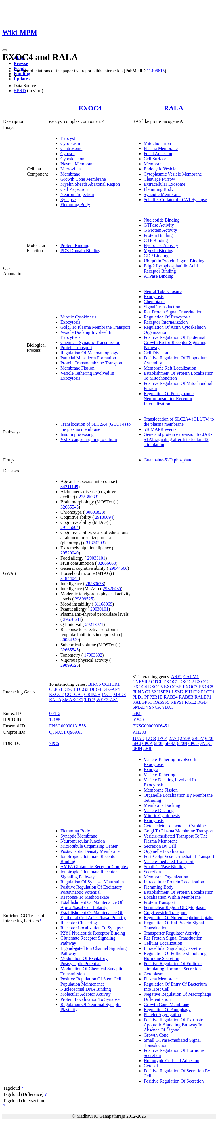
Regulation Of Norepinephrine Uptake (178, 917)
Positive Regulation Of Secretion (174, 1081)
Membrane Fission (77, 368)
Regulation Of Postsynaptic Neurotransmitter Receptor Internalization (169, 398)
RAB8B (186, 697)
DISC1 (69, 689)
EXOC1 (171, 681)
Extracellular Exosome (164, 184)
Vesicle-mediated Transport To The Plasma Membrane (175, 838)
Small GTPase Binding (165, 866)
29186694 (104, 517)
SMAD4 (140, 707)
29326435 (112, 588)
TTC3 (89, 699)
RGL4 (203, 702)
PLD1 (137, 697)
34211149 (69, 486)
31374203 (95, 542)
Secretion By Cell (160, 846)
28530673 (95, 583)
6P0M (170, 743)
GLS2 (150, 691)
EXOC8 (205, 686)
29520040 (69, 552)
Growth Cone (156, 1035)
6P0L (159, 743)
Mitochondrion (157, 143)
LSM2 (178, 691)
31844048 (69, 578)
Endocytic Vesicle (160, 168)
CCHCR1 (111, 684)
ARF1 (176, 676)
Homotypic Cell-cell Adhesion (171, 1060)
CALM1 (191, 676)
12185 (54, 719)
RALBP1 (202, 697)
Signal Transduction (162, 306)
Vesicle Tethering (159, 774)
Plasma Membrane (77, 163)
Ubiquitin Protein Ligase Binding (174, 260)
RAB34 (171, 697)
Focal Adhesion (158, 153)
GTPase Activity (159, 225)
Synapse (68, 199)
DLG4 (95, 689)
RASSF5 (161, 702)
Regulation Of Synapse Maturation (92, 881)
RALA (173, 108)
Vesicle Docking (158, 810)
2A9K (185, 738)
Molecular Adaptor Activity (85, 994)
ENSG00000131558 (67, 725)
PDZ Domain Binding (80, 250)
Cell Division (156, 352)
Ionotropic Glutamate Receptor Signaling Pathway (88, 874)
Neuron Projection (77, 194)
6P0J (136, 743)
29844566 (118, 568)
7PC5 (54, 743)
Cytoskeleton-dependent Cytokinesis (177, 825)
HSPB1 (164, 691)
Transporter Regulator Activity (172, 933)
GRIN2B (92, 694)
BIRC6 (94, 684)
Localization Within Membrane (172, 897)
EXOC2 (186, 681)
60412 (54, 713)
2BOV (198, 738)
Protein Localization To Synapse (90, 999)
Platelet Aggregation (162, 1014)
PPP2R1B (153, 697)
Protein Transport (76, 347)
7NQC (206, 743)
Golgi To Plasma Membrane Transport (95, 327)
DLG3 (83, 689)
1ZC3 (151, 738)
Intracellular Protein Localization (174, 881)
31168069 (103, 604)
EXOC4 (90, 108)
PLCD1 (208, 691)
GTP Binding (156, 240)
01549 (138, 719)
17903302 (93, 655)
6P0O (193, 743)
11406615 (156, 70)
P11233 (139, 732)
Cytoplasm (70, 143)
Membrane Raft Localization (170, 368)
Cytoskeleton (72, 158)
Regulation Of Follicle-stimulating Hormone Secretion (175, 956)
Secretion (152, 871)
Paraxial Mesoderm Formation (88, 357)
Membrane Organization (166, 876)
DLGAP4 (111, 689)
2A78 (174, 738)
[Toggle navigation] (4, 50)
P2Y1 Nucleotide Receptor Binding (92, 933)
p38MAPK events (160, 429)
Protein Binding (74, 245)
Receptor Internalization (166, 322)
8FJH (137, 748)
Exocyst (67, 138)
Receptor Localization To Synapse (91, 927)
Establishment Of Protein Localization (178, 892)
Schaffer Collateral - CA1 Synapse (175, 199)
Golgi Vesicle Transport (165, 912)
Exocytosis (70, 322)
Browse (21, 63)
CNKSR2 (141, 681)
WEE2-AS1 (107, 699)
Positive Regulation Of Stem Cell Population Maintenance (90, 981)
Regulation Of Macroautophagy (89, 352)
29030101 (96, 558)
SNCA (155, 707)
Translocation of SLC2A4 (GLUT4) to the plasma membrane (95, 427)
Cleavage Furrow (159, 179)
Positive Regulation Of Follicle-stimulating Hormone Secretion (173, 966)
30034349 (69, 639)
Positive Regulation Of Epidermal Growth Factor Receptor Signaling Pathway (175, 342)
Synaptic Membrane (162, 194)
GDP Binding (156, 255)
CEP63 (55, 689)
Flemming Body (75, 204)
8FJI (147, 748)
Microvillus (71, 168)
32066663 (107, 563)
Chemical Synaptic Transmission (90, 342)
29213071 (94, 624)
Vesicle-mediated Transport (169, 861)
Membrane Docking (162, 805)
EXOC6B (173, 686)
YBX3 (168, 707)
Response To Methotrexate (84, 897)
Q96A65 (75, 732)
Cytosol (67, 153)
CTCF (156, 681)
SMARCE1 (72, 699)
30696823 (95, 512)
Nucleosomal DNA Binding (85, 989)
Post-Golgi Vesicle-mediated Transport (179, 856)
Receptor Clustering (78, 922)
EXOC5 (155, 686)
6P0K (147, 743)
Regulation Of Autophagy (167, 1009)
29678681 (72, 619)
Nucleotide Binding (161, 220)
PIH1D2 (192, 691)
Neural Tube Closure (162, 291)
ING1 (107, 694)
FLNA (138, 691)
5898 (136, 713)
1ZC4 (162, 738)
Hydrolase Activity (161, 245)
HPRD (20, 90)
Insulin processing (77, 434)
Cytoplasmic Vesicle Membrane (173, 174)
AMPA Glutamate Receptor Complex (94, 866)
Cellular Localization (163, 943)
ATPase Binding (158, 276)
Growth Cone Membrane (83, 179)
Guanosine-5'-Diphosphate (168, 459)
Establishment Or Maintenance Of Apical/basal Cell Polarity (91, 905)
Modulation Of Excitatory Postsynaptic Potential (84, 961)
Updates (22, 78)
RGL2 (190, 702)
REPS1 (177, 702)
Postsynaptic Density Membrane (90, 851)
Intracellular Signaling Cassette (172, 948)
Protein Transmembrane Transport (91, 362)
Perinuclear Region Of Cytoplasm (174, 907)
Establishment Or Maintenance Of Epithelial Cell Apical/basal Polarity (93, 915)
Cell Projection (74, 189)
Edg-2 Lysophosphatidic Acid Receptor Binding (171, 268)
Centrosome (71, 148)
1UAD (138, 738)
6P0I (209, 738)
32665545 (69, 507)
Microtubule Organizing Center (89, 846)
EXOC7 (56, 694)
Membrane (70, 174)
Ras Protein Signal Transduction (173, 311)
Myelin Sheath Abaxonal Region (90, 184)
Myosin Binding (158, 250)
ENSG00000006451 (150, 725)
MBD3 (119, 694)
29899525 (84, 598)
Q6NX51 (57, 732)
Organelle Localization (164, 851)
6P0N (182, 743)
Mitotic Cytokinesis (78, 317)
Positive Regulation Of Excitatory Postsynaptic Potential (91, 890)
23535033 (88, 496)
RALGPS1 (142, 702)
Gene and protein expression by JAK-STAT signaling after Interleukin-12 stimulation (178, 439)
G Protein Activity (160, 230)
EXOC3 (202, 681)
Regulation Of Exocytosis (167, 317)
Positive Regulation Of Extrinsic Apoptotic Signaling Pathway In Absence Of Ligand (173, 1024)
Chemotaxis (154, 301)
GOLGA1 (74, 694)
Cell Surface (155, 158)
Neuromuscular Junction (82, 841)
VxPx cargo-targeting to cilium (88, 439)
